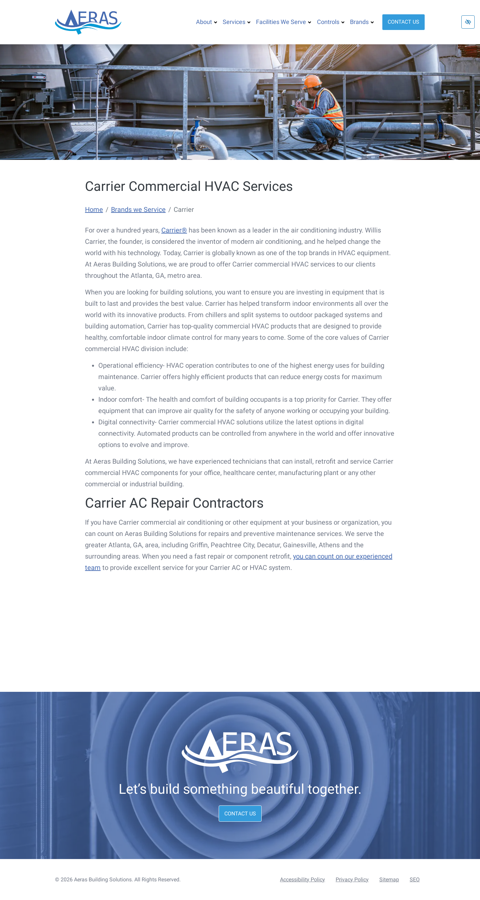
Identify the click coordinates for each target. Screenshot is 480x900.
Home (94, 210)
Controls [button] (331, 21)
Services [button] (237, 21)
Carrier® (174, 230)
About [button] (206, 21)
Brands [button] (362, 21)
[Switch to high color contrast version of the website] (468, 22)
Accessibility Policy (302, 879)
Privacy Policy (352, 879)
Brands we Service (138, 210)
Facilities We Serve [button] (283, 21)
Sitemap (389, 879)
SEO (415, 879)
